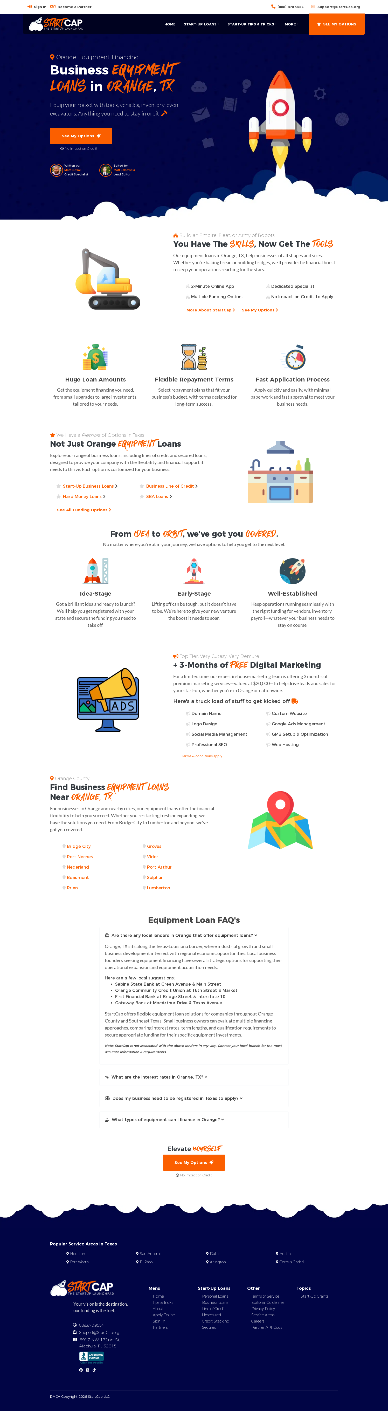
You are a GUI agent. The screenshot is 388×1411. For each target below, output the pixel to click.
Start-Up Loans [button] (200, 24)
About (158, 1310)
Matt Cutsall (72, 170)
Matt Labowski (124, 170)
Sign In (40, 7)
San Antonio (150, 1255)
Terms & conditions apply (202, 756)
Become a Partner (75, 7)
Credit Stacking (215, 1322)
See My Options (336, 24)
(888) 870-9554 (290, 7)
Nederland (78, 867)
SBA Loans (157, 497)
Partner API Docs (266, 1328)
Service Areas (262, 1316)
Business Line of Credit (170, 486)
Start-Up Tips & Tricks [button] (250, 24)
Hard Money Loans (82, 497)
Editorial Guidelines (267, 1303)
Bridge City (79, 846)
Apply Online (164, 1316)
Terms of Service (265, 1297)
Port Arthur (159, 867)
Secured (209, 1328)
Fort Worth (79, 1263)
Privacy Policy (263, 1310)
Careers (257, 1322)
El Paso (146, 1263)
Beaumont (78, 878)
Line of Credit (213, 1310)
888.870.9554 (91, 1326)
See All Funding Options (85, 510)
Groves (154, 846)
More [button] (290, 24)
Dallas (215, 1255)
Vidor (152, 857)
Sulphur (155, 878)
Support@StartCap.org (338, 7)
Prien (72, 888)
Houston (77, 1255)
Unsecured (211, 1316)
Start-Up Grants (314, 1297)
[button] (194, 936)
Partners (160, 1328)
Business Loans (215, 1303)
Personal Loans (215, 1297)
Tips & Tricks (163, 1303)
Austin (285, 1255)
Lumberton (158, 888)
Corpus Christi (292, 1263)
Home (170, 24)
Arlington (218, 1263)
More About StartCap (212, 310)
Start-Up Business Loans (88, 486)
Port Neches (80, 857)
